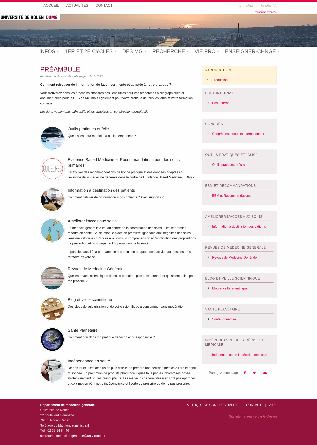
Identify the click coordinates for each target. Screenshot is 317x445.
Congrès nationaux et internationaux (238, 134)
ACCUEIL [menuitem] (51, 5)
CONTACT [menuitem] (104, 5)
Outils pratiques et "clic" (229, 164)
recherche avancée (266, 12)
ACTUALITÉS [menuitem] (77, 5)
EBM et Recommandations (231, 195)
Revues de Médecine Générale (234, 257)
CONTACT (253, 405)
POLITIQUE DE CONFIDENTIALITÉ (212, 405)
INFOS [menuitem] (47, 51)
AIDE (273, 405)
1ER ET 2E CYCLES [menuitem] (89, 51)
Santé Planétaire (224, 319)
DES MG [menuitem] (132, 51)
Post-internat (221, 103)
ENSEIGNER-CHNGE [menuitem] (250, 51)
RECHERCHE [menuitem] (168, 51)
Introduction (219, 80)
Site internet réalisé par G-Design (253, 416)
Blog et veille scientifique (229, 288)
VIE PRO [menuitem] (205, 51)
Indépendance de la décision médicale (239, 355)
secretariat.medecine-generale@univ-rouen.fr (72, 436)
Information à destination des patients (239, 226)
